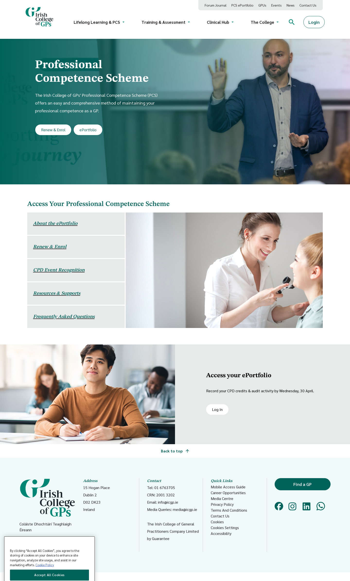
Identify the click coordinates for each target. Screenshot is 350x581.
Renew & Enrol (53, 129)
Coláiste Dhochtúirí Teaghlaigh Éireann (47, 505)
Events (276, 5)
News (291, 5)
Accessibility (221, 533)
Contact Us (307, 5)
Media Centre (222, 498)
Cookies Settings (225, 527)
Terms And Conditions (229, 510)
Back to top (175, 450)
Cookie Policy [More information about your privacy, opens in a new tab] (44, 574)
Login (314, 22)
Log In (217, 409)
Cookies (217, 521)
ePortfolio (87, 129)
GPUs (262, 5)
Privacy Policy (222, 504)
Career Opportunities (228, 492)
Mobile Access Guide (228, 486)
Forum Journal (216, 5)
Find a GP (302, 484)
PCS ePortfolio (242, 5)
